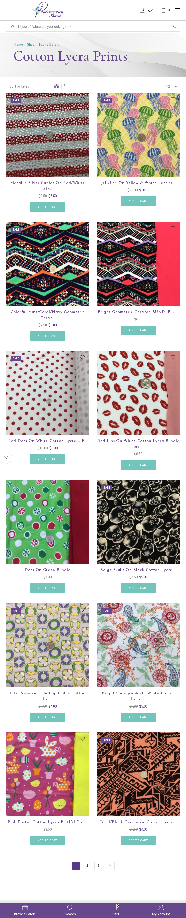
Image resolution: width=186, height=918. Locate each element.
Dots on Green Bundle (47, 570)
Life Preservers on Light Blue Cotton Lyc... (47, 696)
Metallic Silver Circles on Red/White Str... (47, 186)
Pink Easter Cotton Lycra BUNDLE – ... (47, 822)
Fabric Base (48, 45)
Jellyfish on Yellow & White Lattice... (138, 183)
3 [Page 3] (99, 865)
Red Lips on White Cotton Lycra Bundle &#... (138, 444)
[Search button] (175, 26)
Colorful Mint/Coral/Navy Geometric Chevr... (48, 315)
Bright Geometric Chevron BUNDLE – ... (138, 312)
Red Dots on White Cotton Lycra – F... (47, 441)
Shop (31, 45)
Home (18, 45)
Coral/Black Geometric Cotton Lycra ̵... (138, 822)
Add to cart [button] (47, 207)
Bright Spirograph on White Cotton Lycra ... (138, 696)
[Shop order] (26, 86)
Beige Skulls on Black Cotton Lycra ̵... (138, 570)
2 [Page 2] (87, 865)
